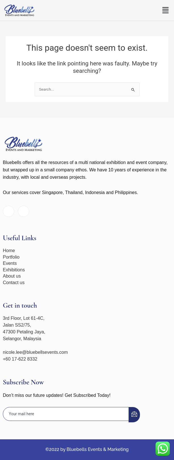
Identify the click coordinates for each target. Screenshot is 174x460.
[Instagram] (23, 211)
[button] (165, 10)
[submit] (134, 414)
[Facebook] (8, 211)
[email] (66, 414)
